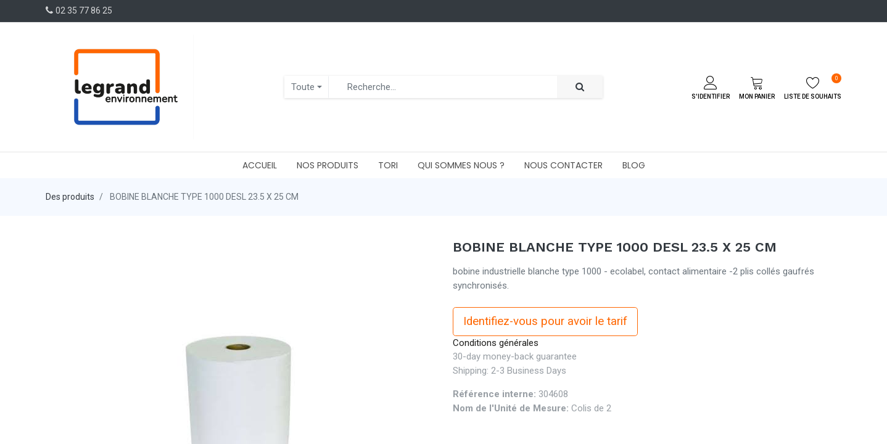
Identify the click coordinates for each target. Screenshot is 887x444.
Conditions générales (495, 342)
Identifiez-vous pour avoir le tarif (545, 321)
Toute (303, 86)
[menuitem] (260, 165)
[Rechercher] (580, 87)
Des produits (70, 197)
